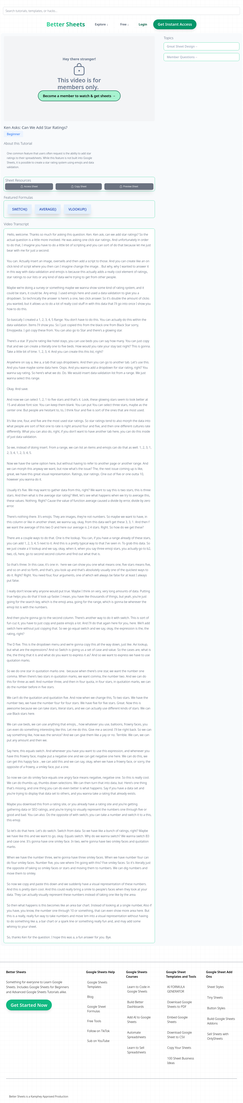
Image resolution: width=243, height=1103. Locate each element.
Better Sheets (66, 24)
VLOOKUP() (77, 209)
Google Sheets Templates (97, 984)
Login (143, 24)
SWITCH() (19, 209)
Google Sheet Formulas (96, 1009)
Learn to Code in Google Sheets (138, 989)
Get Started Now (29, 1005)
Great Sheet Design (181, 46)
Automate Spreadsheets (136, 1034)
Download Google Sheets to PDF (179, 1004)
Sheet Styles (215, 987)
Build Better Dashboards (135, 1004)
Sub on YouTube (98, 1041)
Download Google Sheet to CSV (179, 1034)
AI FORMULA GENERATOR (176, 989)
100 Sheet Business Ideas (180, 1060)
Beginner (13, 134)
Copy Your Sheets (179, 1048)
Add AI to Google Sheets (139, 1019)
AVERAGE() (47, 209)
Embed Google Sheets (177, 1019)
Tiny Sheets (215, 997)
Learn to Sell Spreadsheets (136, 1050)
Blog (90, 997)
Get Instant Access (175, 24)
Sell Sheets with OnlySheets (218, 1036)
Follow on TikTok (98, 1031)
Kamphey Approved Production (49, 1096)
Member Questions (181, 57)
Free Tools (94, 1021)
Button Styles (216, 1008)
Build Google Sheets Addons (221, 1021)
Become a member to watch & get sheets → (79, 96)
